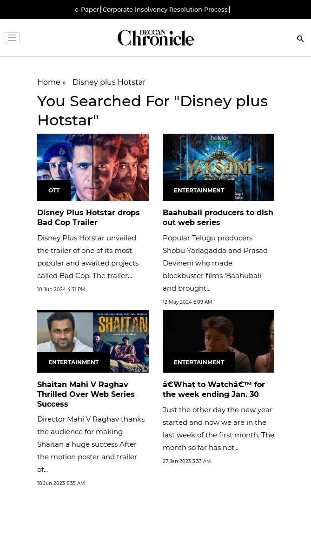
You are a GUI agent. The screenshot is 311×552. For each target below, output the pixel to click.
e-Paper (87, 9)
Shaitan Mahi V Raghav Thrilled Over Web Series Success (86, 394)
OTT (54, 190)
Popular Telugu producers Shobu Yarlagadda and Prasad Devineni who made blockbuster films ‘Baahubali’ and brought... (215, 263)
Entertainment (199, 190)
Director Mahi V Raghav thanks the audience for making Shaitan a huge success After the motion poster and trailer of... (91, 444)
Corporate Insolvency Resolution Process (165, 9)
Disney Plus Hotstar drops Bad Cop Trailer (88, 217)
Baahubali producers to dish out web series (218, 217)
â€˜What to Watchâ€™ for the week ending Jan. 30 (214, 389)
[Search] (301, 40)
